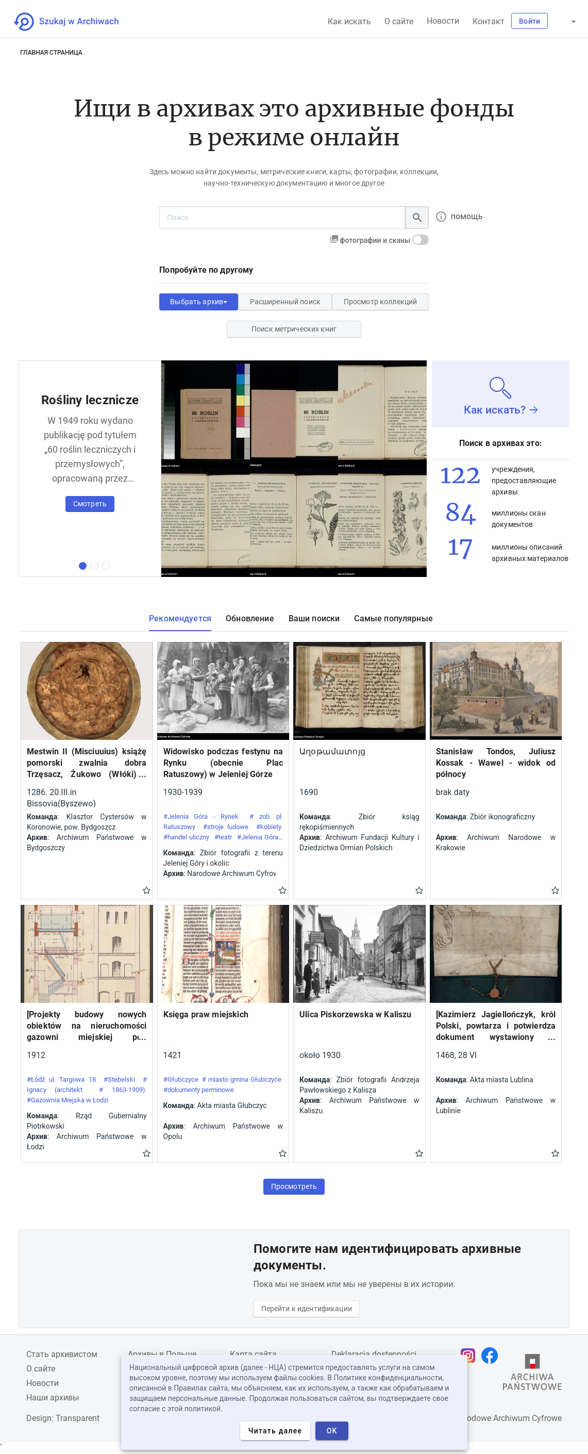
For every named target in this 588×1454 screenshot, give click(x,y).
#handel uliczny (186, 837)
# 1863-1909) (122, 1090)
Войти (529, 21)
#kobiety (268, 827)
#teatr (223, 837)
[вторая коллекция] (94, 566)
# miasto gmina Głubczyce (241, 1079)
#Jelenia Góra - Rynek (201, 816)
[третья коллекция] (106, 566)
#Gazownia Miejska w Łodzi (67, 1100)
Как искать (349, 21)
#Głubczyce (180, 1079)
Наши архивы (52, 1397)
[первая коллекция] (83, 566)
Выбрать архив (198, 302)
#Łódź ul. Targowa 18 (61, 1079)
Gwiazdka (146, 890)
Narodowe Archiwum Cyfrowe (508, 1418)
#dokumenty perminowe (198, 1090)
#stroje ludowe (226, 827)
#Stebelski (119, 1079)
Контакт (489, 21)
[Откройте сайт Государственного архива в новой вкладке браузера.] (532, 1374)
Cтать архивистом (61, 1354)
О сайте (398, 21)
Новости (443, 21)
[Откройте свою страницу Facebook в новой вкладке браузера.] (492, 1355)
